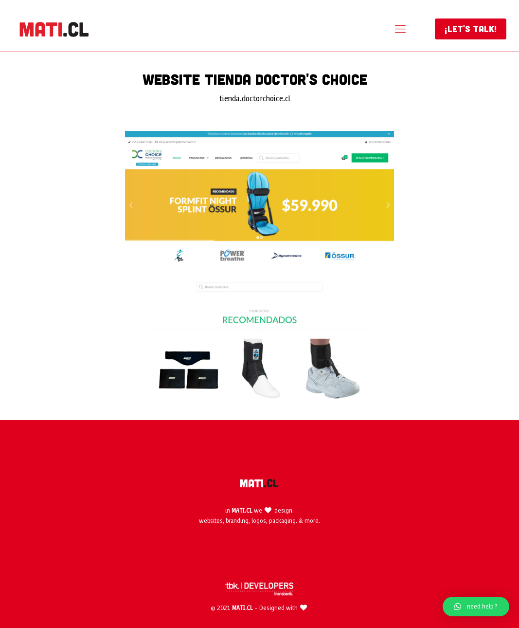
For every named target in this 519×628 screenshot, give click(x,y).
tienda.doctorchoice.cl (254, 98)
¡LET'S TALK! (471, 28)
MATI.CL (242, 510)
